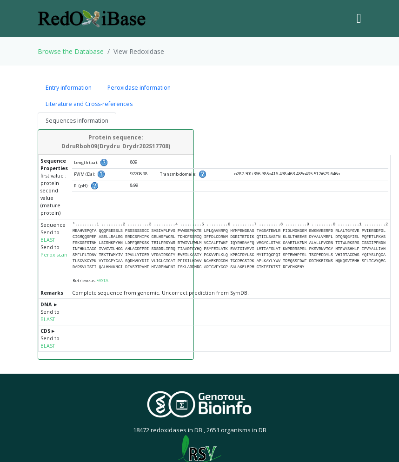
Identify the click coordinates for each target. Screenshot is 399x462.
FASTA (102, 280)
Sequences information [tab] (77, 121)
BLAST (47, 240)
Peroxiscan (53, 254)
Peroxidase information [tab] (139, 88)
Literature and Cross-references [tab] (89, 104)
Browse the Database (71, 51)
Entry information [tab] (69, 88)
